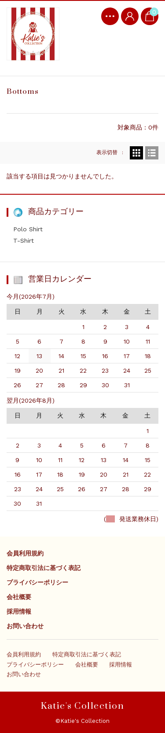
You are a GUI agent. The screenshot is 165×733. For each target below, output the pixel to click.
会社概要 (19, 596)
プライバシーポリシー (37, 582)
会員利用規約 (25, 553)
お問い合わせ (25, 625)
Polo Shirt (28, 229)
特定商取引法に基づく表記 (44, 567)
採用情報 (19, 611)
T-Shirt (23, 240)
